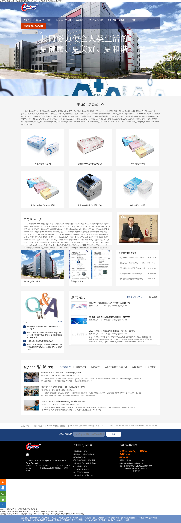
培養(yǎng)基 (77, 518)
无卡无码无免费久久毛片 (60, 514)
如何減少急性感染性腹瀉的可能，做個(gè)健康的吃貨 (63, 387)
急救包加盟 (93, 520)
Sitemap (29, 465)
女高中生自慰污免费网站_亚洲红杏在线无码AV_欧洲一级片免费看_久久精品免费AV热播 (31, 511)
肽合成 (54, 518)
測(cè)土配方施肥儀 (128, 518)
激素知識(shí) (152, 367)
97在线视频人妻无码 (26, 514)
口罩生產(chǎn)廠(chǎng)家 (147, 518)
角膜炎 (128, 520)
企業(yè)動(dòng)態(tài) (135, 297)
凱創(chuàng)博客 (128, 252)
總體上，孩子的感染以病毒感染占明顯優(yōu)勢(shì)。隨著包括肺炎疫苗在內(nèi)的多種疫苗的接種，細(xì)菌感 (44, 334)
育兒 (73, 520)
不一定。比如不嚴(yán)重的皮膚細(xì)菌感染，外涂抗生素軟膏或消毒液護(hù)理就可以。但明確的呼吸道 (44, 346)
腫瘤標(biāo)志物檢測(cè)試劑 (90, 163)
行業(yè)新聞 (152, 297)
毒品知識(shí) (95, 367)
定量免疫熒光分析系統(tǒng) (83, 475)
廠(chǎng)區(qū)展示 (31, 281)
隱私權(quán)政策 (42, 465)
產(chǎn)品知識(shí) (117, 19)
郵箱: (93, 426)
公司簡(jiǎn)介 (33, 219)
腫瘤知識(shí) (81, 367)
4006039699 (51, 426)
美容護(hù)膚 (81, 520)
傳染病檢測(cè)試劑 (43, 163)
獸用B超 (58, 520)
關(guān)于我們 (43, 19)
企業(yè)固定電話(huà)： (62, 426)
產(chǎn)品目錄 (82, 445)
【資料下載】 (136, 471)
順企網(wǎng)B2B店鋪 (115, 520)
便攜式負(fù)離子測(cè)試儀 (43, 520)
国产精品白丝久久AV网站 (9, 514)
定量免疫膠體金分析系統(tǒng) (90, 205)
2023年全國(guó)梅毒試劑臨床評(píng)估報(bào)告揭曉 (112, 331)
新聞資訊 (80, 19)
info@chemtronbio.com (102, 426)
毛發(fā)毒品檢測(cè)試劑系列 (43, 205)
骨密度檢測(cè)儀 (65, 518)
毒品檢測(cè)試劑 (138, 163)
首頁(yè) (27, 19)
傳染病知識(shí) (65, 367)
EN (41, 32)
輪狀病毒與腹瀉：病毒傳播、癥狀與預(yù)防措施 (61, 372)
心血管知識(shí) (137, 367)
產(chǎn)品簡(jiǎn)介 (90, 104)
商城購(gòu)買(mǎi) (34, 26)
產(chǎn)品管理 (63, 19)
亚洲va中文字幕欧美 (76, 514)
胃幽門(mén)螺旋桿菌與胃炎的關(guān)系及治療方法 (63, 401)
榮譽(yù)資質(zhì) (78, 281)
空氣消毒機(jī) (26, 520)
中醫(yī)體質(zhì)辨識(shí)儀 (40, 518)
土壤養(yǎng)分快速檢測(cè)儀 (108, 518)
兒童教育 (66, 520)
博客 (134, 19)
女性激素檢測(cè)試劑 (81, 469)
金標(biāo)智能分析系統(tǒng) (116, 367)
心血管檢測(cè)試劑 (138, 205)
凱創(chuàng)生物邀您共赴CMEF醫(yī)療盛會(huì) (109, 302)
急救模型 (102, 520)
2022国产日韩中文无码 (42, 514)
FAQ (42, 321)
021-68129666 (74, 426)
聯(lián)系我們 (96, 19)
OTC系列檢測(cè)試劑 (81, 472)
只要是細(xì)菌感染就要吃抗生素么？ (40, 341)
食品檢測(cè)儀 (90, 518)
